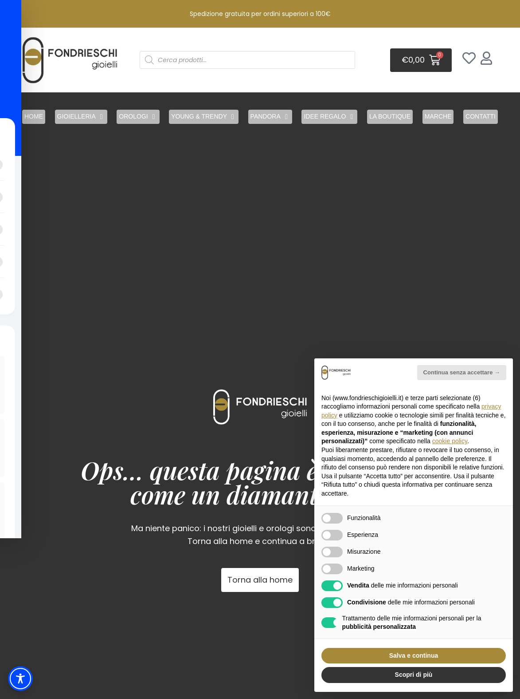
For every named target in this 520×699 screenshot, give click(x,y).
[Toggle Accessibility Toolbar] (20, 678)
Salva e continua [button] (413, 655)
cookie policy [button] (449, 441)
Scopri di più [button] (414, 674)
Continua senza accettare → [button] (461, 372)
